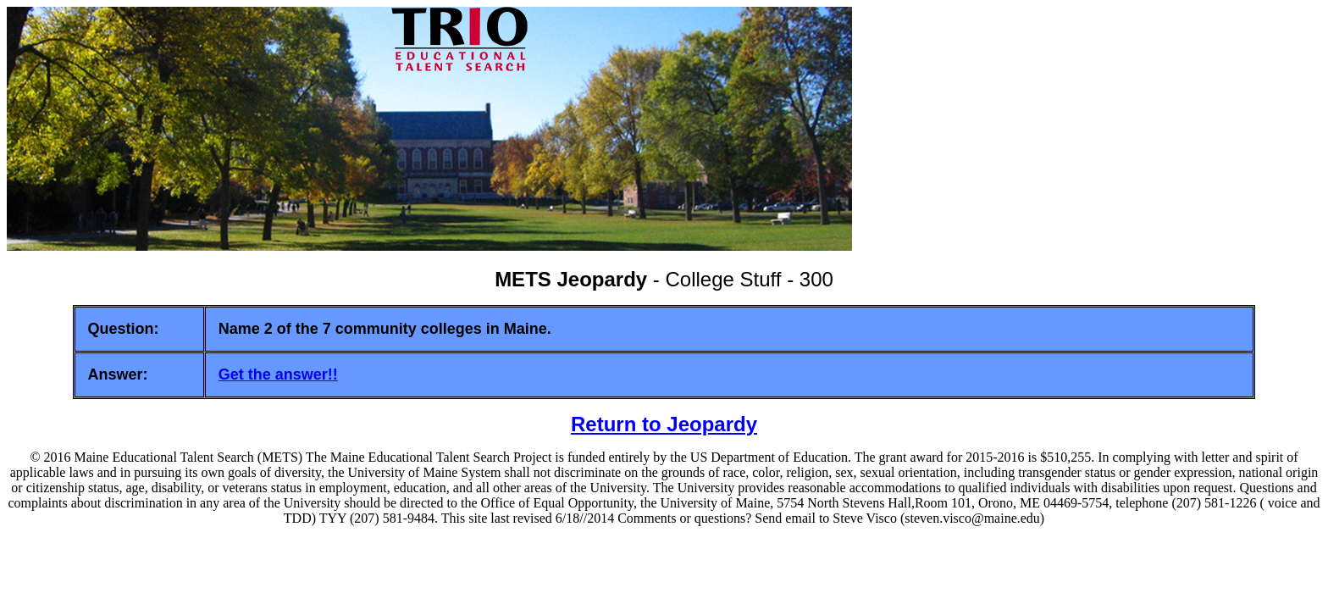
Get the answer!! (278, 374)
